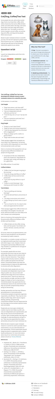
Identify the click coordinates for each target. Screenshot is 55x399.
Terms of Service (16, 337)
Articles (31, 6)
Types (24, 6)
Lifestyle (4, 13)
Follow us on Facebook (40, 383)
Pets (10, 13)
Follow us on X (37, 386)
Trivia (31, 4)
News (24, 8)
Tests (25, 4)
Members (31, 8)
